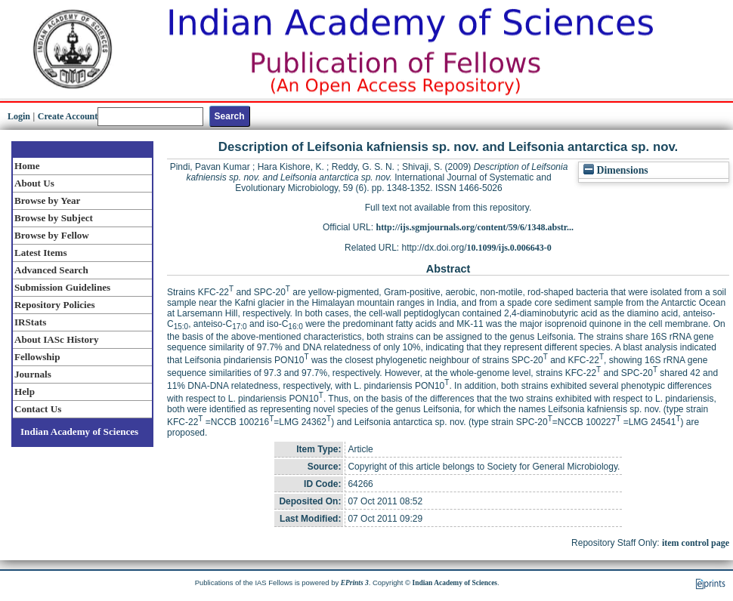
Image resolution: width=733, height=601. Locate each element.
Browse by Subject (53, 217)
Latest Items (40, 252)
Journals (32, 374)
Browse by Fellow (51, 235)
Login (19, 116)
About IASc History (56, 339)
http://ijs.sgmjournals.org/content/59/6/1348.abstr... (475, 227)
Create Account (67, 116)
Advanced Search (51, 270)
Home (27, 165)
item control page (695, 543)
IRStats (30, 322)
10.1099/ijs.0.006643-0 (509, 247)
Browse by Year (47, 200)
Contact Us (37, 409)
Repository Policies (54, 304)
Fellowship (37, 356)
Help (24, 391)
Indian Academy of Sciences (79, 431)
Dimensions (615, 170)
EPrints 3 (355, 583)
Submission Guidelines (62, 287)
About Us (34, 183)
